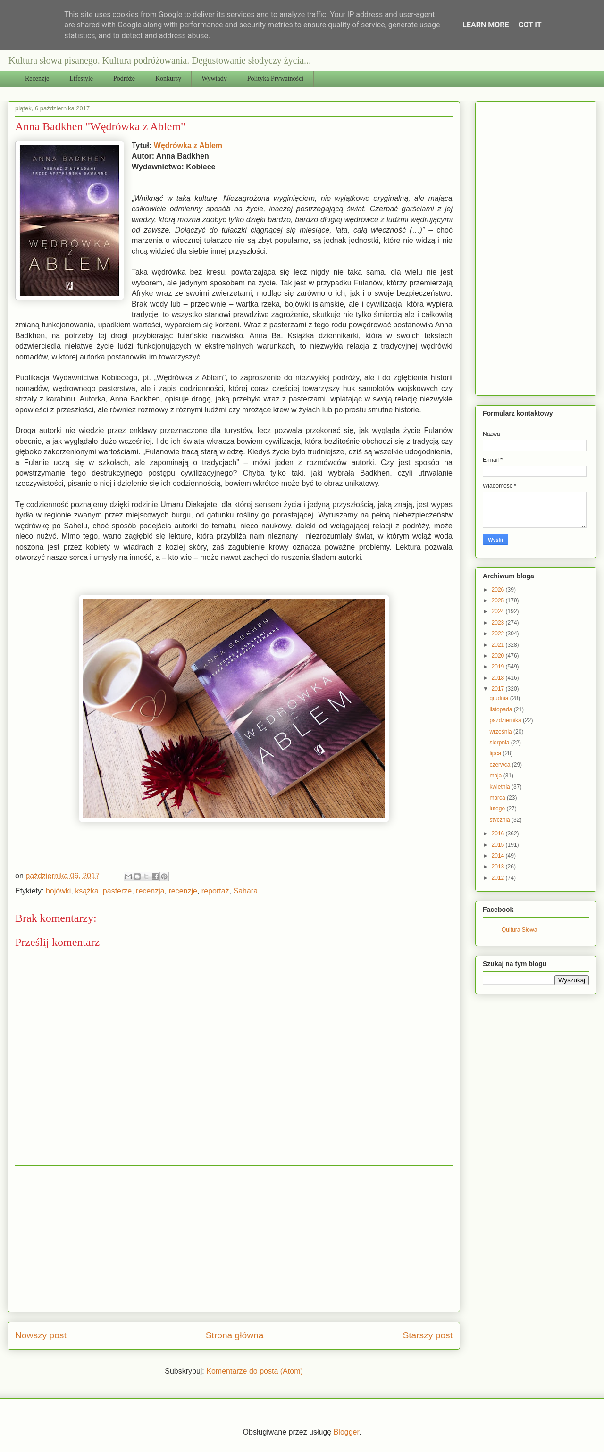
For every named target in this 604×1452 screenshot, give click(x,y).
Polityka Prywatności (275, 78)
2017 (499, 688)
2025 (499, 600)
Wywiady (214, 78)
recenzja (150, 891)
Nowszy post (41, 1335)
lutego (497, 808)
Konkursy (168, 78)
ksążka (87, 891)
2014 (499, 855)
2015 (499, 845)
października (506, 720)
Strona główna (235, 1335)
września (501, 731)
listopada (501, 709)
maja (496, 775)
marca (498, 797)
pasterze (117, 891)
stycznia (500, 820)
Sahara (245, 891)
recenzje (182, 891)
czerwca (500, 764)
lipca (496, 753)
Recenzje (37, 78)
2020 (499, 655)
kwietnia (500, 787)
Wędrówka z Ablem (188, 146)
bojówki (58, 891)
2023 (499, 622)
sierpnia (500, 742)
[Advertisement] (234, 1239)
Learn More (485, 24)
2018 (499, 678)
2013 (499, 866)
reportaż (215, 891)
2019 (499, 666)
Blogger (346, 1432)
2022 (499, 633)
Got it (529, 24)
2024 (499, 611)
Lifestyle (81, 78)
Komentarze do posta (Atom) (254, 1371)
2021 (499, 645)
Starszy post (428, 1335)
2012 (499, 878)
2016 (499, 833)
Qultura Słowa (519, 929)
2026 (499, 589)
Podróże (124, 78)
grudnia (499, 698)
